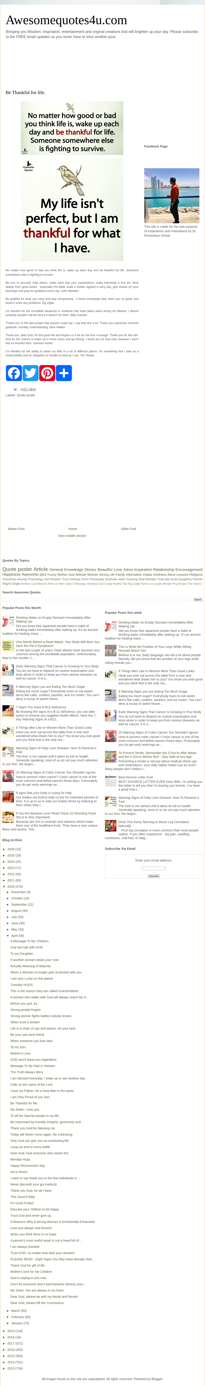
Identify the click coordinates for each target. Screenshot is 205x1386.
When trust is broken (25, 1022)
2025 (11, 855)
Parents (198, 579)
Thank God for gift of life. (27, 1265)
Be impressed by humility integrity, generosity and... (46, 1122)
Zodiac (147, 574)
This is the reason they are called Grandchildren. (44, 991)
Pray (175, 583)
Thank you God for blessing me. (33, 1128)
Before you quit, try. (24, 1003)
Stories (90, 569)
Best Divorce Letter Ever (136, 777)
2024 (11, 861)
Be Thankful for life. (24, 1103)
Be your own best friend (27, 1034)
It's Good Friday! (22, 1203)
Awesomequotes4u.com (66, 20)
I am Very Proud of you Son (30, 1097)
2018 (11, 1337)
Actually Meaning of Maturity (30, 966)
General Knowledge (66, 569)
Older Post (128, 529)
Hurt (46, 579)
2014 (11, 1362)
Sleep (68, 583)
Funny (52, 574)
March (16, 1310)
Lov (151, 583)
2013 (11, 1368)
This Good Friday (22, 1197)
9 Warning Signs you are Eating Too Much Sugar (50, 686)
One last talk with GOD (26, 947)
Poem (85, 579)
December (19, 892)
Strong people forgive (25, 1009)
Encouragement (189, 569)
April (15, 935)
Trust (65, 579)
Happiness (11, 574)
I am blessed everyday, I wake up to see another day (47, 1078)
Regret (6, 583)
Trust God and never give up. (31, 1215)
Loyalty (158, 583)
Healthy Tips (120, 583)
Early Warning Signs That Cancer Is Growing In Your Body (57, 666)
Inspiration (143, 569)
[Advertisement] (73, 63)
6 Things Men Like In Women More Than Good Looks (54, 727)
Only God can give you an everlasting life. (40, 1140)
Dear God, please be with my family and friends (44, 1296)
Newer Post (16, 529)
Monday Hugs (20, 1159)
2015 (11, 1356)
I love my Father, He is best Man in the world (42, 1091)
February (18, 1317)
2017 (11, 1343)
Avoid (173, 579)
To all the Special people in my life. (35, 1115)
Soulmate (111, 579)
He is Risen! (19, 1172)
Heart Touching (128, 579)
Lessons (182, 574)
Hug (130, 583)
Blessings (80, 583)
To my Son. (18, 1047)
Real (141, 579)
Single (16, 583)
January (17, 1323)
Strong (104, 574)
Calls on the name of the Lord (31, 1084)
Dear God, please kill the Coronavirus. (37, 1303)
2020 (11, 886)
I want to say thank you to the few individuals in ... (45, 1178)
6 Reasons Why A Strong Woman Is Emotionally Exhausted (52, 1222)
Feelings (75, 579)
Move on (53, 583)
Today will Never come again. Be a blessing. (41, 1134)
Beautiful (105, 569)
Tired (160, 579)
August (16, 910)
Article (41, 569)
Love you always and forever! (31, 1228)
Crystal (108, 583)
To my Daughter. (22, 953)
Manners (42, 583)
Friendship (9, 579)
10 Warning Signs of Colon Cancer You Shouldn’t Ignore (56, 772)
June (15, 923)
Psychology (35, 579)
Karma (144, 583)
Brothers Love (29, 583)
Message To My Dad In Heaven (32, 1066)
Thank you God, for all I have (31, 1190)
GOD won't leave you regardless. (33, 1059)
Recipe (182, 583)
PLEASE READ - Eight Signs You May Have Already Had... (52, 1259)
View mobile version (72, 535)
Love (118, 569)
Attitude (80, 574)
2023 (11, 868)
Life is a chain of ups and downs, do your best (42, 1028)
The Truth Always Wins (26, 1072)
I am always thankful (24, 1246)
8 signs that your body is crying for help (44, 793)
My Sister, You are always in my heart (37, 1290)
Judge (136, 583)
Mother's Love (20, 1053)
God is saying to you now (28, 1278)
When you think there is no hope (33, 1234)
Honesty (22, 579)
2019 (11, 1331)
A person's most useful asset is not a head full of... (46, 1240)
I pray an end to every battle (30, 1147)
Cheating (91, 583)
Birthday (151, 579)
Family (120, 574)
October (17, 898)
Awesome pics (34, 574)
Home (73, 529)
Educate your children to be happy (34, 1209)
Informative (134, 574)
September (19, 904)
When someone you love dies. (31, 1041)
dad (166, 579)
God (71, 574)
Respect (55, 579)
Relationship (163, 569)
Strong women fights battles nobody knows (40, 1016)
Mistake (167, 583)
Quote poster (26, 395)
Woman (92, 574)
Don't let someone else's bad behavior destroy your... (48, 1284)
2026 (11, 849)
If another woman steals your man (34, 960)
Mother (62, 574)
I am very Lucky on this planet (31, 978)
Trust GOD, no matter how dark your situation (42, 1253)
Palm (61, 583)
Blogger (157, 1379)
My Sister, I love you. (25, 1109)
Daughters (185, 579)
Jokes (128, 569)
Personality (97, 579)
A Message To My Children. (29, 941)
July (14, 917)
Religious (196, 574)
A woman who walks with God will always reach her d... (49, 997)
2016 (11, 1349)
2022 (11, 874)
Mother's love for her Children (31, 1271)
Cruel (101, 583)
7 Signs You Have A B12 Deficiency (41, 707)
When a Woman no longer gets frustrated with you (46, 972)
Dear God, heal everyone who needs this (39, 1153)
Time (190, 583)
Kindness (159, 574)
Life (112, 574)
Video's (197, 583)
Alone (171, 574)
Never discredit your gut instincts (33, 1184)
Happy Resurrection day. (27, 1165)
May (14, 929)
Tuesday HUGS (21, 985)
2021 (11, 880)
